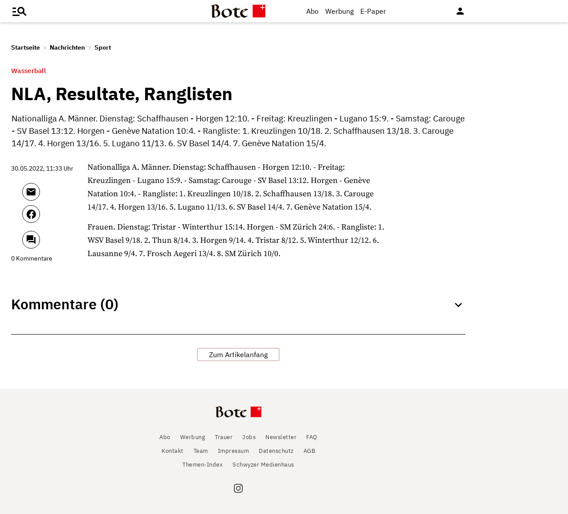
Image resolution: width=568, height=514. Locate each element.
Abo (312, 11)
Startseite (25, 47)
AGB (310, 451)
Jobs (249, 437)
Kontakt (173, 451)
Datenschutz (276, 451)
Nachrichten (67, 47)
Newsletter (280, 437)
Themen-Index (202, 464)
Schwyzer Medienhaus (263, 464)
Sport (103, 47)
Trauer (224, 437)
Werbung (339, 11)
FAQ (311, 437)
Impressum (233, 451)
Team (200, 451)
